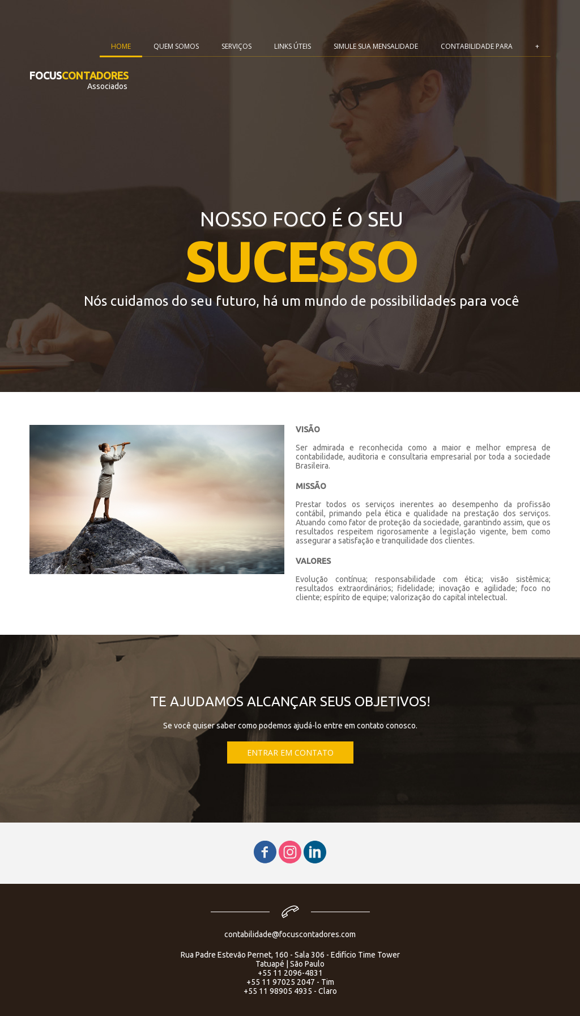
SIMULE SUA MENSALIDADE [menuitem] (376, 46)
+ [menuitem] (537, 46)
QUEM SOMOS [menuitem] (176, 46)
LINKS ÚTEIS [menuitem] (292, 46)
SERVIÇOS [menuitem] (236, 46)
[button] (290, 752)
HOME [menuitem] (121, 46)
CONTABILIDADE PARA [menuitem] (477, 46)
